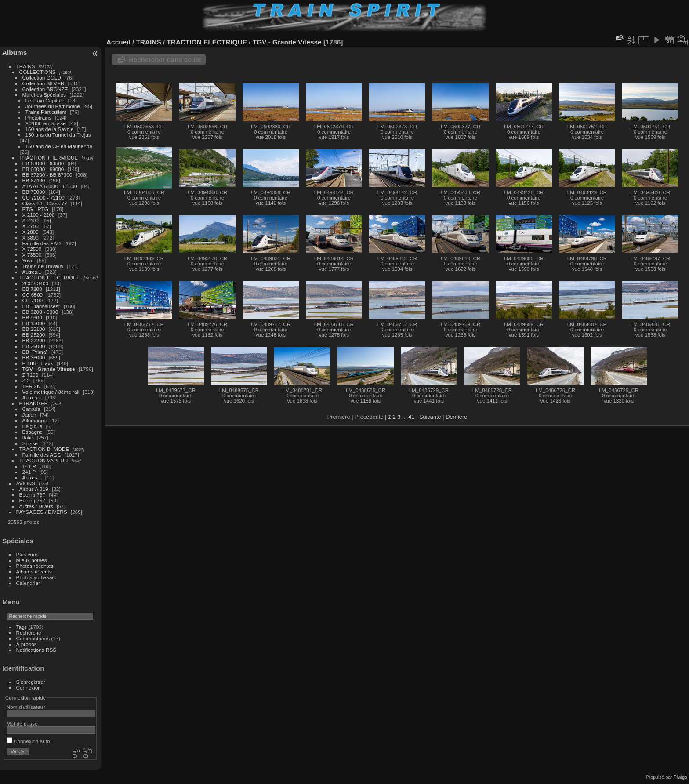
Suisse (30, 443)
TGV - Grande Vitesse (48, 369)
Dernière (456, 417)
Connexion (28, 687)
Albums (14, 52)
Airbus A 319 (33, 489)
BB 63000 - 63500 (43, 163)
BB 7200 (32, 289)
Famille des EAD (41, 243)
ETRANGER (33, 403)
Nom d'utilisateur (26, 707)
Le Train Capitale (45, 100)
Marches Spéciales (44, 95)
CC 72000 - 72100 (43, 197)
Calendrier (28, 583)
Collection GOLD (41, 77)
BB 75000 (33, 192)
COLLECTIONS (37, 72)
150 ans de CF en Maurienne (58, 146)
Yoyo (28, 260)
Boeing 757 (32, 500)
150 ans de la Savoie (49, 129)
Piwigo (680, 777)
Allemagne (34, 420)
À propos (26, 644)
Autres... (32, 272)
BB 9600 (32, 317)
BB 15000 (33, 323)
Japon (29, 414)
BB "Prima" (35, 352)
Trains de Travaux (43, 266)
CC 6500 (32, 295)
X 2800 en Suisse (45, 123)
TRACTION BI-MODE (44, 449)
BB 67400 (33, 180)
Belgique (32, 426)
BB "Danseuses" (41, 306)
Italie (27, 437)
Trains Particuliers (46, 112)
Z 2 (26, 380)
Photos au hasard (36, 577)
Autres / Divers (36, 506)
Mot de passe (22, 723)
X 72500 (32, 249)
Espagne (32, 432)
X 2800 (30, 232)
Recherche (28, 632)
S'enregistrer (30, 682)
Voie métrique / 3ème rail (51, 392)
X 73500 (32, 255)
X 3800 (30, 237)
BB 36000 (33, 357)
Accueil (118, 42)
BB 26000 (33, 346)
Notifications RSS (36, 650)
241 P (29, 472)
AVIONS (26, 483)
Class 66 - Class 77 (44, 203)
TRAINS (25, 66)
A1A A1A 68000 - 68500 (49, 186)
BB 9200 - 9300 (40, 312)
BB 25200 (33, 335)
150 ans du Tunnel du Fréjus (58, 135)
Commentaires (33, 638)
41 (411, 417)
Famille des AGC (41, 454)
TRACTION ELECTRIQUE (49, 277)
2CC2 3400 (35, 283)
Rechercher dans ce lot (165, 59)
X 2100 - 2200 (38, 215)
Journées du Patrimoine (52, 106)
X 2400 (30, 220)
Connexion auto (28, 741)
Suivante (430, 417)
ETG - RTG (35, 209)
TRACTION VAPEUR (43, 460)
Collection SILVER (43, 83)
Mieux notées (31, 560)
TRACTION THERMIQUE (48, 157)
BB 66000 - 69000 (43, 169)
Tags (21, 627)
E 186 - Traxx (37, 363)
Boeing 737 (32, 494)
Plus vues (27, 554)
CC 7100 (32, 300)
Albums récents (34, 571)
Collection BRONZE (45, 89)
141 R (29, 466)
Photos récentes (35, 566)
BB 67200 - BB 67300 (47, 175)
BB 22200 (33, 340)
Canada (31, 409)
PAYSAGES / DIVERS (41, 512)
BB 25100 (33, 329)
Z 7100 (30, 374)
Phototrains (38, 117)
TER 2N (31, 386)
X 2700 (30, 226)
